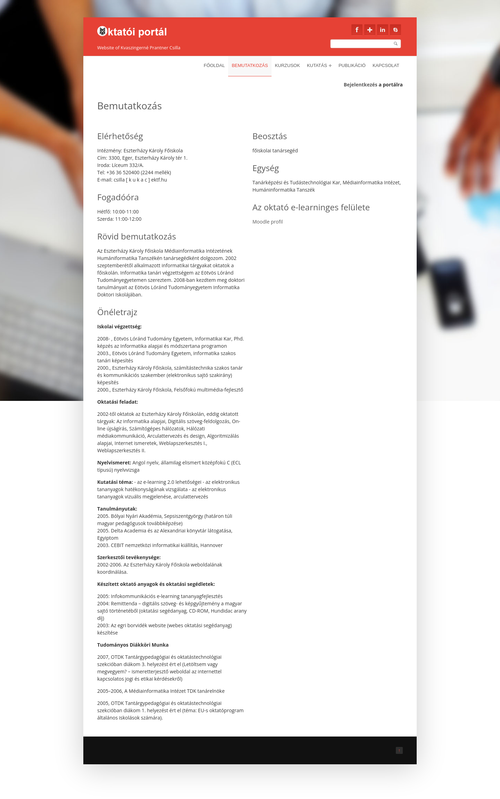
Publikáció (352, 65)
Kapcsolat (386, 65)
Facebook (356, 29)
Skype (395, 29)
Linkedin (382, 29)
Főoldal (214, 65)
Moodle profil (267, 221)
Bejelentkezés (360, 84)
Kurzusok (287, 65)
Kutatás (319, 65)
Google (369, 29)
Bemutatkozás (250, 65)
